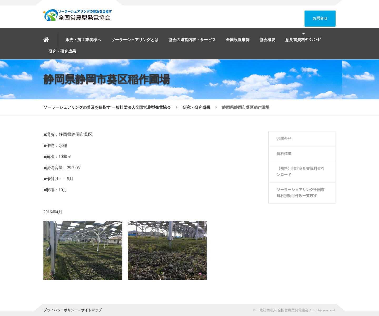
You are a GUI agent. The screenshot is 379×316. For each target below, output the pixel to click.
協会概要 (267, 40)
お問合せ (320, 18)
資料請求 (285, 154)
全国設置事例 (238, 40)
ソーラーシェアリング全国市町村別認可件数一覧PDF (301, 195)
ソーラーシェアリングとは (134, 40)
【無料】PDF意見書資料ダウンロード (300, 173)
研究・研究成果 (62, 51)
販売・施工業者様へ (83, 40)
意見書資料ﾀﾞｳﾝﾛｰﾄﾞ (303, 40)
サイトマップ (91, 310)
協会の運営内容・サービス (192, 40)
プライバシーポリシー (60, 310)
